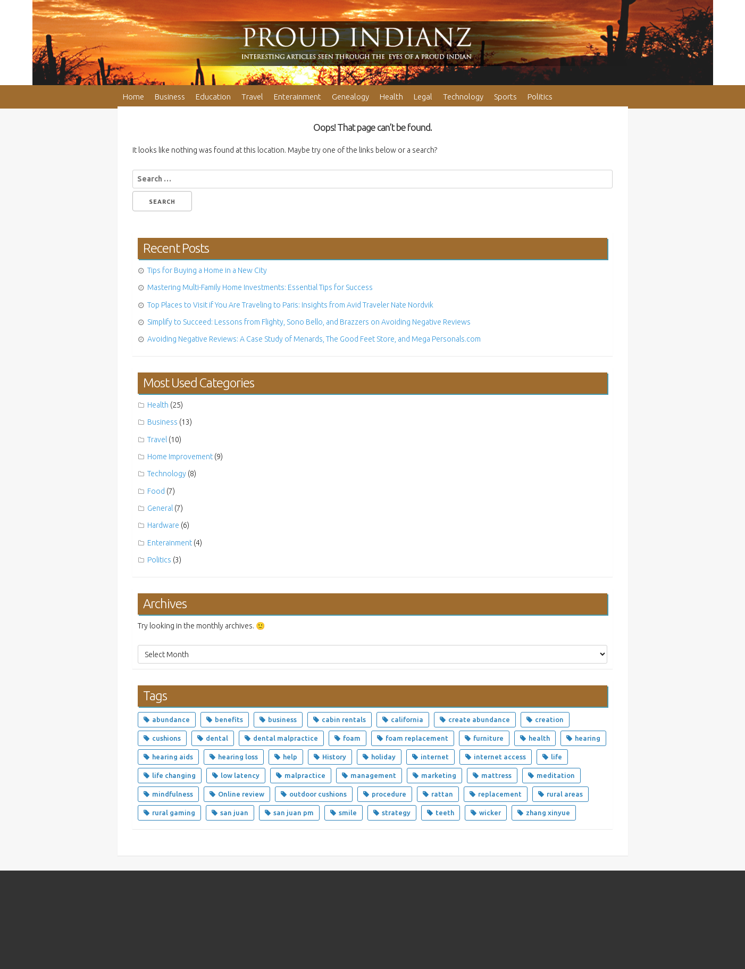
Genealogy (350, 96)
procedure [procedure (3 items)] (389, 794)
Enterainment (297, 96)
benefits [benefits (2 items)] (229, 719)
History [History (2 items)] (334, 756)
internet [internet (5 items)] (435, 756)
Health (391, 96)
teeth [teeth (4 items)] (445, 812)
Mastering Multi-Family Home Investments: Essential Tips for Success (260, 287)
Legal (423, 96)
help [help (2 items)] (290, 756)
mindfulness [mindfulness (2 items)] (172, 794)
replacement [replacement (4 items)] (500, 794)
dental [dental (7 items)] (217, 738)
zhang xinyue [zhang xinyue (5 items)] (548, 812)
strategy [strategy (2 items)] (396, 812)
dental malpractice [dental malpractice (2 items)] (285, 738)
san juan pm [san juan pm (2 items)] (293, 812)
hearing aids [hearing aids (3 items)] (172, 756)
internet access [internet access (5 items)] (500, 756)
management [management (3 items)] (373, 775)
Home (133, 96)
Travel (252, 96)
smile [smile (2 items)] (348, 812)
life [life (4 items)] (556, 756)
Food (156, 491)
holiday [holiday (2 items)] (383, 756)
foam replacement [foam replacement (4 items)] (417, 738)
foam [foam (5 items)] (352, 738)
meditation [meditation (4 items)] (556, 775)
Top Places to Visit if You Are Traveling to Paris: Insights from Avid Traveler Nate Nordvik (290, 305)
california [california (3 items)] (407, 719)
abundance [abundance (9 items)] (171, 719)
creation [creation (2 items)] (549, 719)
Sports (505, 96)
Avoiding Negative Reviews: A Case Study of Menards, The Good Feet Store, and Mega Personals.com (314, 339)
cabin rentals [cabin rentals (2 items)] (344, 719)
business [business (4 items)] (282, 719)
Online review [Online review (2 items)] (241, 794)
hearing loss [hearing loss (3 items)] (238, 756)
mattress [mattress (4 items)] (496, 775)
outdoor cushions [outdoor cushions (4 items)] (318, 794)
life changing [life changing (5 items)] (174, 775)
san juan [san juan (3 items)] (234, 812)
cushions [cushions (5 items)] (166, 738)
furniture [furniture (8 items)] (488, 738)
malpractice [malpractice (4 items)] (304, 775)
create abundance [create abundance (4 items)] (479, 719)
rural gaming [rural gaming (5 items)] (173, 812)
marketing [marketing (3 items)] (438, 775)
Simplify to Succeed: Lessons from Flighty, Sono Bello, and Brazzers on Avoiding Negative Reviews (309, 322)
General (160, 508)
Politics (540, 96)
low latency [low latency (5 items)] (240, 775)
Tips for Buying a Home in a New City (207, 270)
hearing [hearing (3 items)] (587, 738)
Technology (463, 96)
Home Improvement (180, 456)
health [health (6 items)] (539, 738)
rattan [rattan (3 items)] (442, 794)
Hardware (163, 525)
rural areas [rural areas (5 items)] (565, 794)
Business (170, 96)
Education (213, 96)
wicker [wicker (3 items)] (490, 812)
